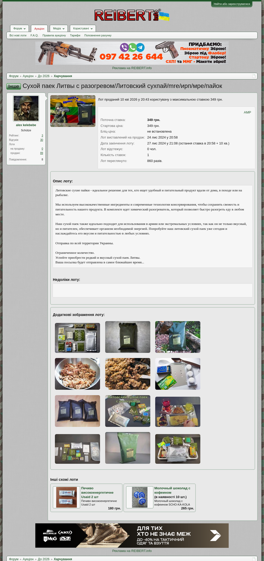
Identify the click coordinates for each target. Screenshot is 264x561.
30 (41, 140)
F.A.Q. (34, 35)
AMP (247, 112)
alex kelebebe (26, 125)
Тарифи (75, 35)
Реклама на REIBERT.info (132, 68)
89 (41, 153)
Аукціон (39, 28)
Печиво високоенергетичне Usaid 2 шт (97, 492)
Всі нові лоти (18, 35)
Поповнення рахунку (97, 35)
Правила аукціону (54, 35)
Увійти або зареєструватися (231, 3)
